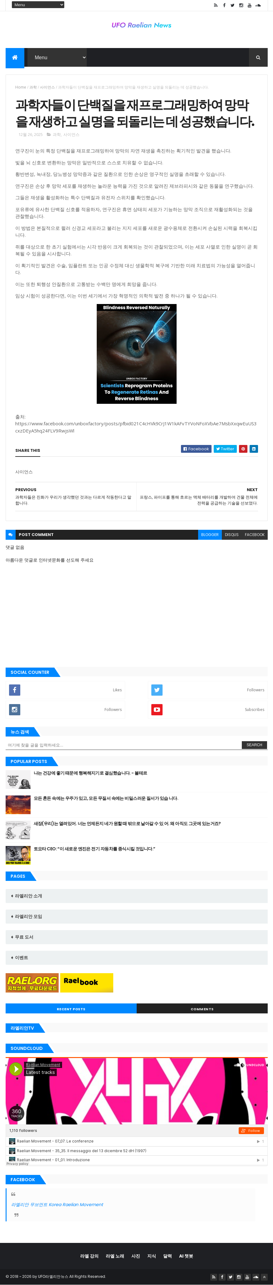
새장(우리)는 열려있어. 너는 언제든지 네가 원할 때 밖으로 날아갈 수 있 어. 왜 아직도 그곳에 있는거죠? (127, 823)
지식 (151, 1256)
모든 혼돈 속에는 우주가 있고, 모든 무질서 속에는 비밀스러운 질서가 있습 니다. (106, 798)
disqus (232, 534)
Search (254, 745)
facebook (255, 534)
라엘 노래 (115, 1256)
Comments (202, 1009)
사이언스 (47, 87)
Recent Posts (71, 1009)
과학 (33, 87)
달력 (167, 1256)
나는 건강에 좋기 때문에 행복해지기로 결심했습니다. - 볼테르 (90, 773)
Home (20, 87)
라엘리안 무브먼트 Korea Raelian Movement (57, 1204)
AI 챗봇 (186, 1256)
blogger (210, 534)
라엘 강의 (89, 1256)
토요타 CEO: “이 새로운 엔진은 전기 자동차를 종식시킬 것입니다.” (94, 849)
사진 (135, 1256)
